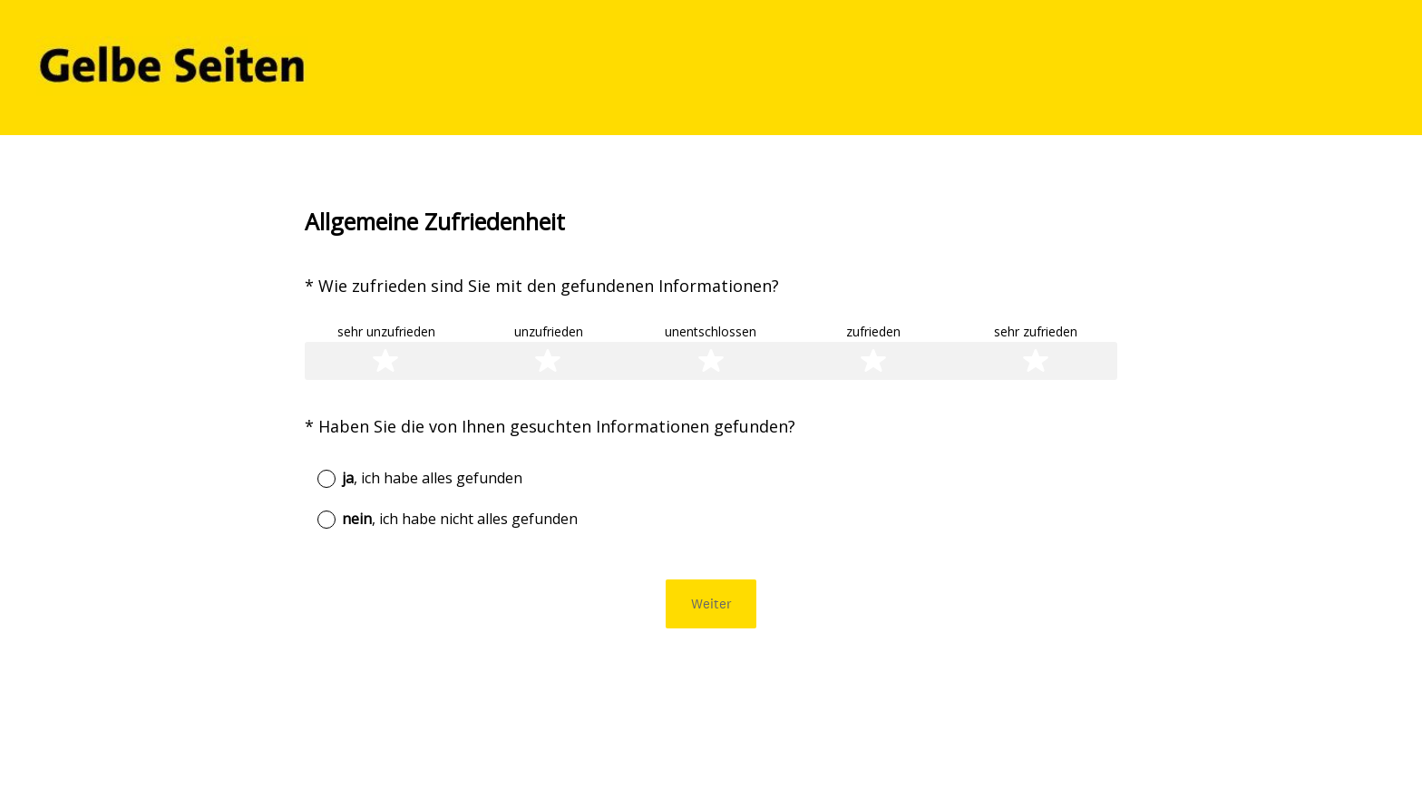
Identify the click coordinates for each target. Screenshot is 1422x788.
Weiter (711, 603)
